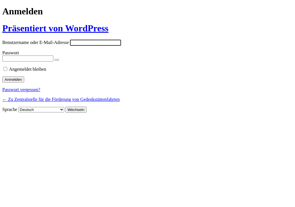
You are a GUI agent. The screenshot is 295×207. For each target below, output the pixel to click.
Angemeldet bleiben (27, 69)
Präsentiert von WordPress (55, 28)
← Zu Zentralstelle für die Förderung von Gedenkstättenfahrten (61, 99)
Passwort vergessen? (21, 89)
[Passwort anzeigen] (56, 60)
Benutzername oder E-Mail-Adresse (35, 42)
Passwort (10, 52)
